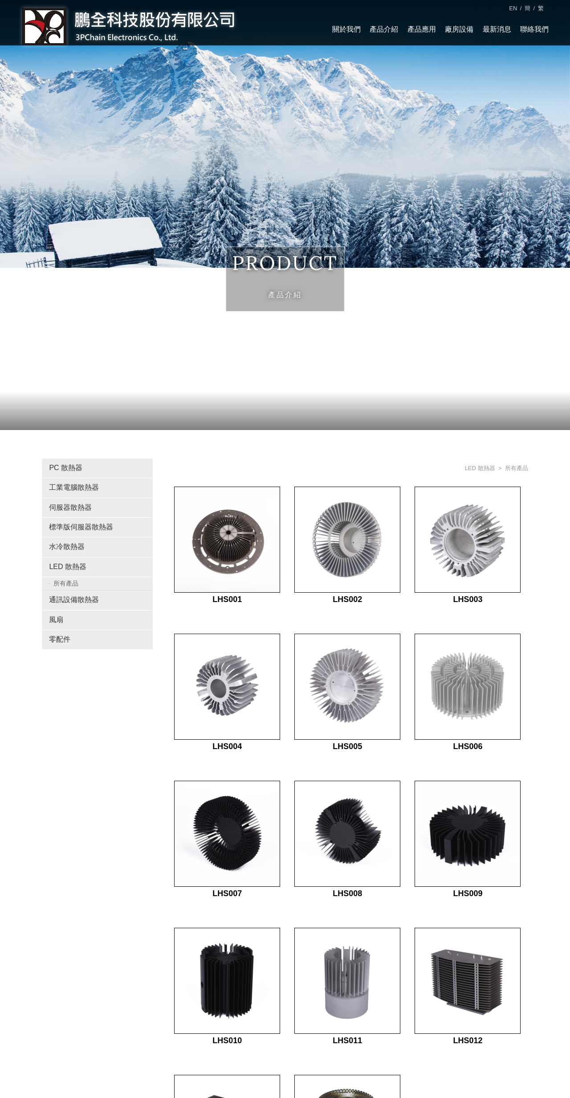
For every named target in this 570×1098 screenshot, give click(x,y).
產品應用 (421, 29)
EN (513, 8)
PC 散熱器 (65, 467)
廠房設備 (459, 29)
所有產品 (65, 582)
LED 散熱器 (67, 566)
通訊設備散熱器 (74, 599)
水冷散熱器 (67, 546)
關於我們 (346, 29)
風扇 (56, 619)
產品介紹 (384, 29)
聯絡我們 (534, 29)
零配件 (59, 639)
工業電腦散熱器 (74, 487)
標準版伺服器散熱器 (81, 527)
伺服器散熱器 (70, 507)
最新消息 (496, 29)
